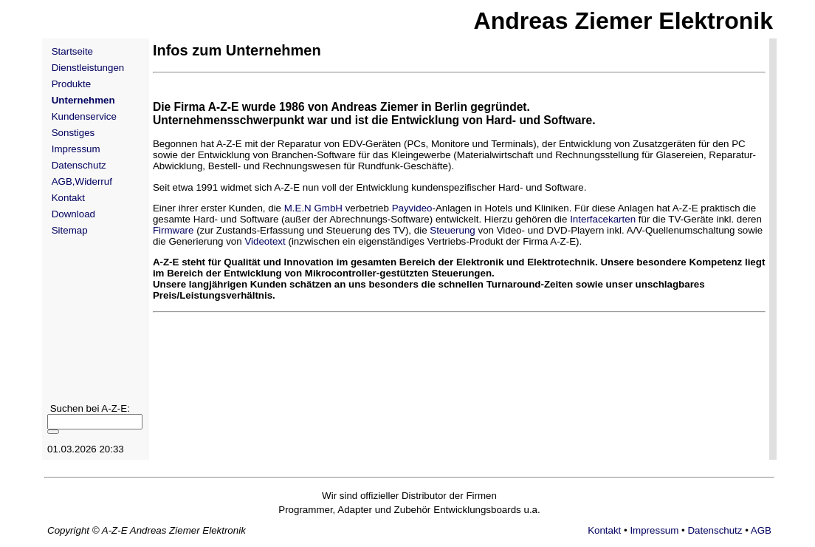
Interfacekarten (603, 219)
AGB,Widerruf (82, 181)
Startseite (72, 51)
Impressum (76, 148)
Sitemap (70, 230)
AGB (761, 530)
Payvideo (412, 208)
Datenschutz (79, 165)
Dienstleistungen (88, 67)
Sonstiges (73, 132)
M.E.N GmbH (313, 208)
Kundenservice (84, 116)
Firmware (173, 230)
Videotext (264, 241)
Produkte (71, 83)
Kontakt (68, 197)
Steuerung (452, 230)
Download (73, 214)
